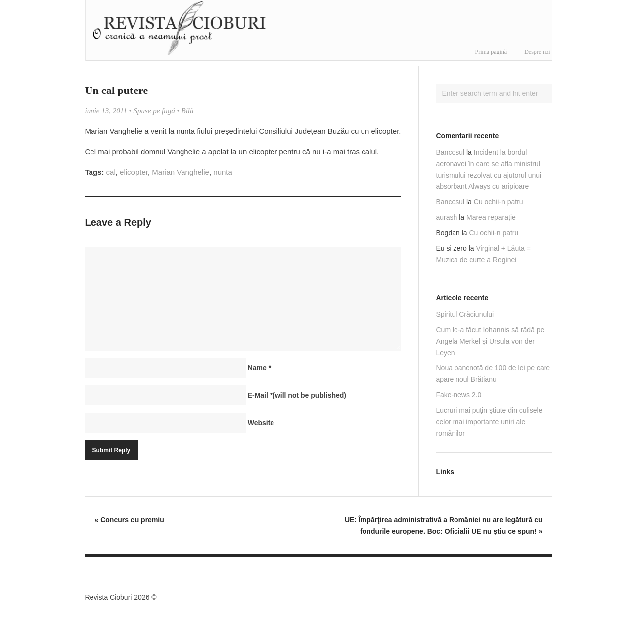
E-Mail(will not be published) (297, 395)
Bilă (188, 111)
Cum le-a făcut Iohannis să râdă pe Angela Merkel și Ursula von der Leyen (490, 341)
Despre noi (537, 51)
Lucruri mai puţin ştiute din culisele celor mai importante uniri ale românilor (489, 421)
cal (111, 172)
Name (259, 368)
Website (261, 423)
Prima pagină (491, 51)
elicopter (134, 172)
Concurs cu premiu (129, 520)
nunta (222, 172)
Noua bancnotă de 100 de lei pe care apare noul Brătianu (493, 373)
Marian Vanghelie (180, 172)
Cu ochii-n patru (498, 202)
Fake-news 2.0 (459, 395)
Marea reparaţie (491, 217)
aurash (446, 217)
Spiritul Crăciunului (465, 314)
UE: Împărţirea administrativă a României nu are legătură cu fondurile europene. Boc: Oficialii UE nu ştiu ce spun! (444, 525)
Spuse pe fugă (154, 111)
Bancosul (450, 152)
